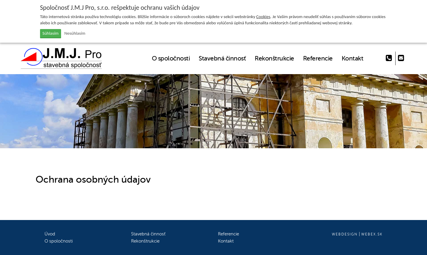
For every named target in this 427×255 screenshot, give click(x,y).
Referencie (318, 58)
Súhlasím (50, 33)
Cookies (263, 16)
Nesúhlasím (74, 33)
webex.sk (372, 234)
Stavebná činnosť (222, 58)
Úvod (49, 234)
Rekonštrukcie (274, 58)
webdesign (345, 234)
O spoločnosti (171, 58)
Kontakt (353, 58)
